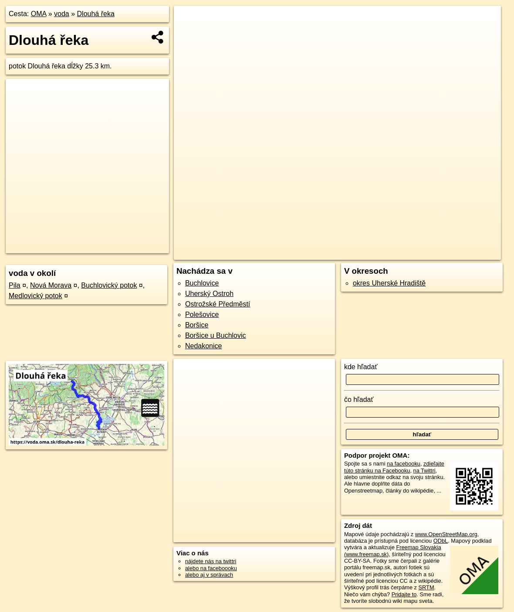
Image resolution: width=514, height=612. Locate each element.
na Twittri (424, 470)
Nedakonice (203, 346)
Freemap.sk (396, 253)
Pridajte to (404, 594)
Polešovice (202, 314)
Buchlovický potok (109, 285)
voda (61, 13)
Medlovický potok (35, 295)
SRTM (426, 587)
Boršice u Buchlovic (215, 335)
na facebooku (403, 463)
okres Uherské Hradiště (389, 283)
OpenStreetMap (351, 253)
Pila (14, 285)
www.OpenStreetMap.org (446, 534)
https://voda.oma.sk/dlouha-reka (462, 253)
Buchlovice (202, 283)
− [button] (189, 34)
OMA (39, 13)
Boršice (196, 325)
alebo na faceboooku (211, 568)
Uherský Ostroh (209, 293)
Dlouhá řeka (96, 13)
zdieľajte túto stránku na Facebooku (394, 466)
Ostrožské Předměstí (217, 304)
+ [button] (189, 20)
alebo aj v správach (209, 574)
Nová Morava (50, 285)
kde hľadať (361, 367)
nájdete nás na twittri (210, 561)
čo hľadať (359, 399)
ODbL (440, 540)
